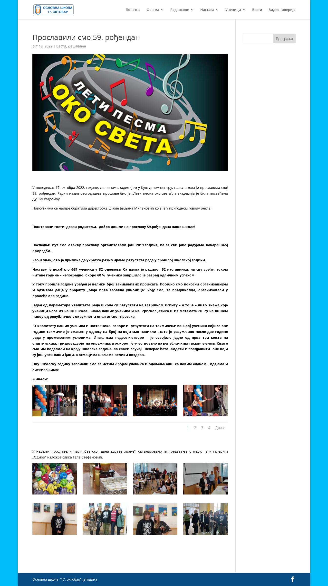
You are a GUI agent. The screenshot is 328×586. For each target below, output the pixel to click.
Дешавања (77, 46)
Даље (220, 427)
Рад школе (179, 10)
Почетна (133, 10)
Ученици (233, 10)
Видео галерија (282, 10)
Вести (257, 10)
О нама (153, 10)
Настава (207, 10)
